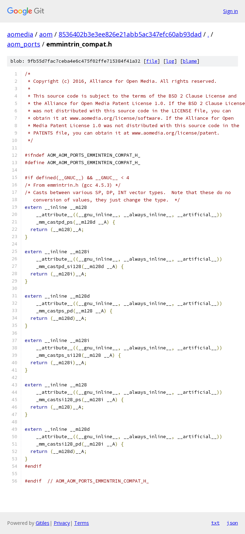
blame (190, 61)
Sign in (230, 11)
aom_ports (23, 44)
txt (215, 523)
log (170, 61)
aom (46, 34)
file (151, 61)
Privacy (62, 523)
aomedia (20, 34)
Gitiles (42, 523)
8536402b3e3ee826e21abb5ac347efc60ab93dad (130, 34)
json (232, 523)
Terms (81, 523)
